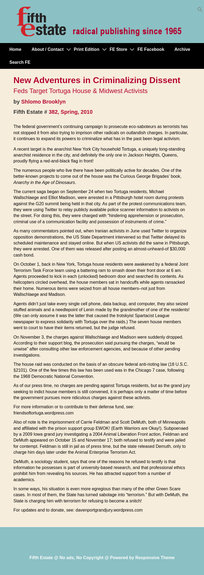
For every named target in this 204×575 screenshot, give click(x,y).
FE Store (118, 49)
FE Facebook (150, 49)
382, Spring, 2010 (70, 112)
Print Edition (86, 49)
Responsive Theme (155, 557)
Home (15, 49)
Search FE (19, 62)
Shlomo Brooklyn (43, 102)
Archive (182, 49)
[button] (200, 10)
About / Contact (47, 49)
